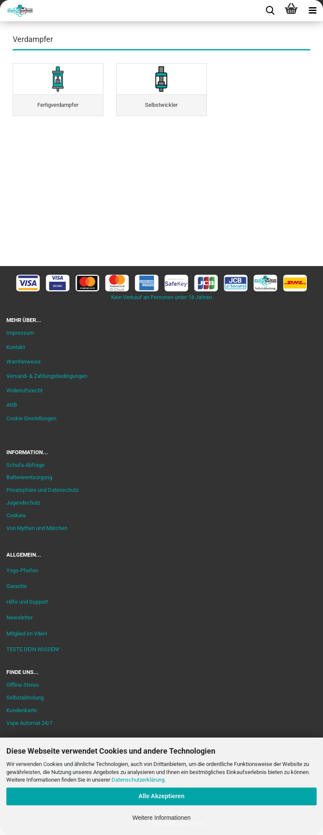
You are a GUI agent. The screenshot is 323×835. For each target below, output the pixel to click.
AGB (11, 405)
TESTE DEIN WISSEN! (32, 649)
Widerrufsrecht (24, 390)
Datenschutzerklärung (137, 780)
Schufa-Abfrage (25, 465)
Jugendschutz (23, 502)
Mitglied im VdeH (26, 633)
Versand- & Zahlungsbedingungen (46, 376)
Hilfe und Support (27, 602)
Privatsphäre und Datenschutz (42, 490)
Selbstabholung (25, 697)
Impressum (20, 333)
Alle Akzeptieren (161, 796)
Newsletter (19, 617)
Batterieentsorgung (29, 477)
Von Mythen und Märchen (36, 528)
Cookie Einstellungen (31, 418)
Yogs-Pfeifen (22, 570)
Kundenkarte (21, 710)
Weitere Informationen (161, 817)
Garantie (16, 586)
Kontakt (15, 347)
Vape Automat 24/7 (29, 723)
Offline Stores (22, 685)
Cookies (16, 515)
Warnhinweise (23, 361)
